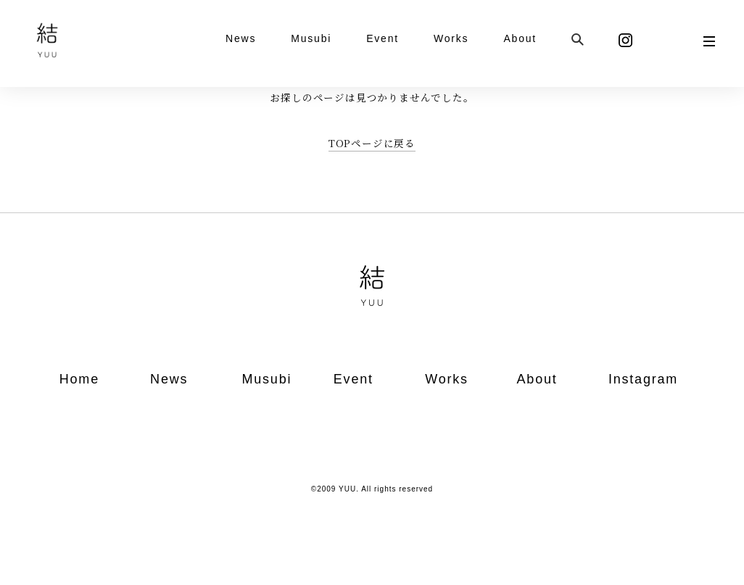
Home (79, 379)
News (241, 38)
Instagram (643, 379)
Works (451, 38)
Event (382, 38)
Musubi (311, 38)
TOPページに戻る (372, 143)
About (520, 38)
